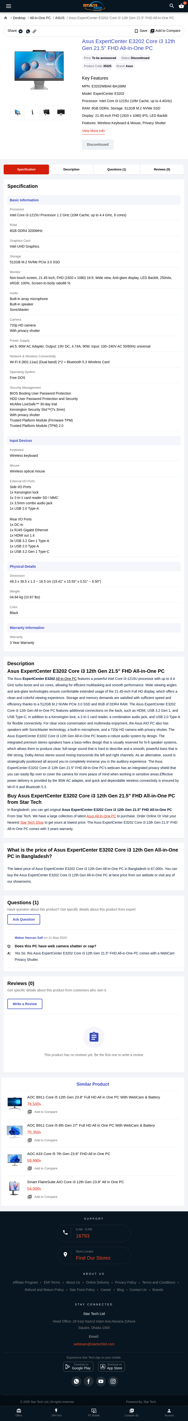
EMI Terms (52, 1282)
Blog (120, 1290)
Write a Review (25, 1004)
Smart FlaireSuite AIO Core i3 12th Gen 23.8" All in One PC (75, 1182)
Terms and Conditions (158, 1282)
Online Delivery (97, 1282)
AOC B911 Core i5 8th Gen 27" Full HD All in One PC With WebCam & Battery (91, 1125)
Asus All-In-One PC (101, 816)
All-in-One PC (66, 679)
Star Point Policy (82, 1290)
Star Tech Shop (32, 822)
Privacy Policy (125, 1282)
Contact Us (138, 1290)
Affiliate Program (25, 1282)
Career (106, 1290)
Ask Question (24, 919)
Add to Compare (165, 31)
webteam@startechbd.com (94, 1344)
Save (140, 31)
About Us (73, 1282)
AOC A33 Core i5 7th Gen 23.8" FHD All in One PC (68, 1154)
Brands (158, 1290)
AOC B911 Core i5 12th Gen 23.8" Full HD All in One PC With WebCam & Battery (93, 1097)
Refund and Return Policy (44, 1290)
